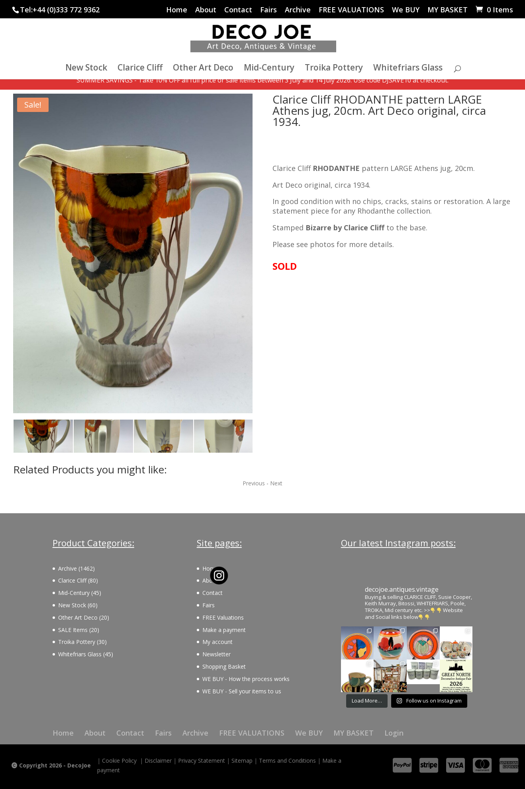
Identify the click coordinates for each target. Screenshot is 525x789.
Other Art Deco (203, 69)
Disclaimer (158, 760)
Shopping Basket (224, 666)
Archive (298, 10)
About (205, 10)
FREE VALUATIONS (351, 10)
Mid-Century (269, 69)
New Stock (86, 69)
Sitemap (242, 760)
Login (394, 733)
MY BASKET (447, 10)
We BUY (405, 10)
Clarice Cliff (140, 69)
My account (217, 642)
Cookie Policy (119, 760)
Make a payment (224, 630)
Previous (254, 483)
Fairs (268, 10)
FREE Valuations (223, 617)
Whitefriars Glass (408, 69)
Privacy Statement (201, 760)
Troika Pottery (334, 69)
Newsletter (216, 654)
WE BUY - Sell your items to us (241, 691)
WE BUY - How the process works (246, 679)
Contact (238, 10)
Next (276, 483)
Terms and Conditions (287, 760)
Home (176, 10)
